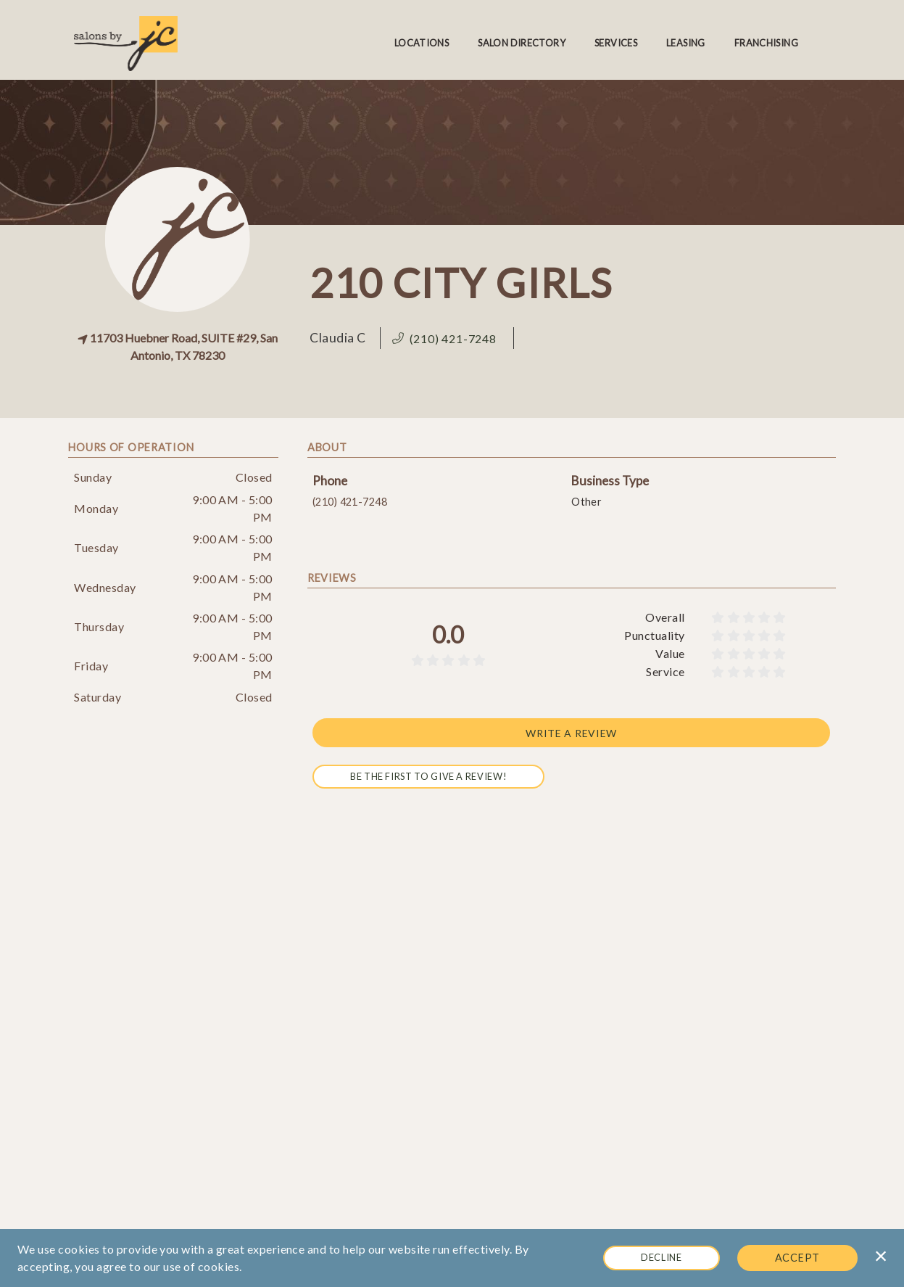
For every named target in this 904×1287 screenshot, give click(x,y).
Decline (661, 1257)
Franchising (766, 43)
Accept (797, 1257)
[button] (447, 339)
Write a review (571, 732)
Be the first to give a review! (428, 776)
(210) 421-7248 (349, 502)
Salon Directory (521, 43)
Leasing (685, 43)
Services (615, 43)
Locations (421, 43)
